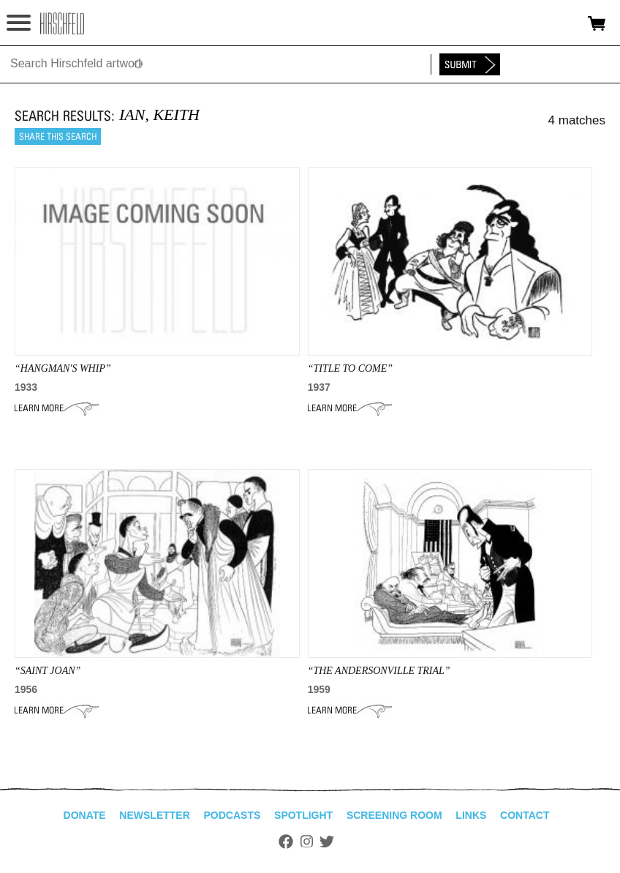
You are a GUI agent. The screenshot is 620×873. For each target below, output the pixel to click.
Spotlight (303, 815)
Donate (85, 815)
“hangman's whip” (63, 368)
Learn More (57, 408)
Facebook (286, 841)
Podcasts (232, 815)
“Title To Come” (350, 368)
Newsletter (154, 815)
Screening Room (394, 815)
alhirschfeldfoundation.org (62, 23)
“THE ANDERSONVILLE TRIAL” (379, 670)
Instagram (306, 841)
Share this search (58, 136)
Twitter (327, 841)
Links (470, 815)
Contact (524, 815)
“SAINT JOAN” (47, 670)
